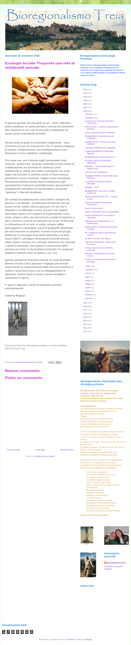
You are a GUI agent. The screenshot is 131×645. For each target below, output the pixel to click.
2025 (85, 93)
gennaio (88, 298)
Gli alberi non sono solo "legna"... (98, 238)
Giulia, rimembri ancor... (94, 208)
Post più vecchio (66, 450)
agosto (88, 273)
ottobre (88, 266)
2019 (85, 303)
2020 (85, 111)
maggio (88, 284)
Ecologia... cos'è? (92, 187)
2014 (85, 321)
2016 (85, 314)
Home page (40, 450)
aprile (87, 288)
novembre (89, 118)
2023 (85, 100)
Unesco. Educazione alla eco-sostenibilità (102, 212)
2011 (85, 331)
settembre (89, 270)
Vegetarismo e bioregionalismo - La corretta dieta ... (99, 222)
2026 (85, 90)
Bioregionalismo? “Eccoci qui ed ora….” (101, 157)
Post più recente (13, 450)
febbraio (89, 295)
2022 (85, 104)
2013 (85, 324)
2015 (85, 317)
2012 (85, 328)
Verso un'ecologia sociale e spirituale (100, 132)
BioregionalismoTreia (116, 563)
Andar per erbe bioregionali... (96, 172)
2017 (85, 310)
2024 (85, 97)
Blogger (89, 639)
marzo (88, 291)
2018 (85, 306)
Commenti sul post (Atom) (44, 456)
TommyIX (70, 639)
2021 (85, 107)
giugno (88, 280)
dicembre (89, 114)
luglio (87, 277)
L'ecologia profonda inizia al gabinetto (100, 148)
